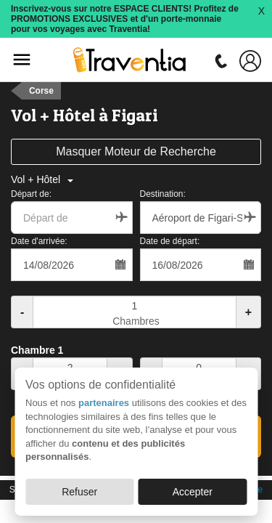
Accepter (193, 492)
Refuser (79, 492)
